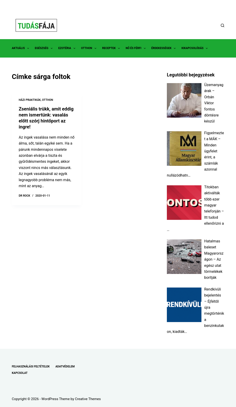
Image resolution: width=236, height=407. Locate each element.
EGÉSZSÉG (44, 48)
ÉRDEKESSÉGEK (164, 48)
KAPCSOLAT (19, 373)
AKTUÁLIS (21, 48)
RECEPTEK (112, 48)
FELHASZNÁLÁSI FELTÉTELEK (31, 366)
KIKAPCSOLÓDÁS (195, 48)
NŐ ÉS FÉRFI (136, 48)
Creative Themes (88, 399)
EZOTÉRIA (67, 48)
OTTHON (89, 48)
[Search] (222, 25)
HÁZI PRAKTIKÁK (30, 100)
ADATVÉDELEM (65, 366)
